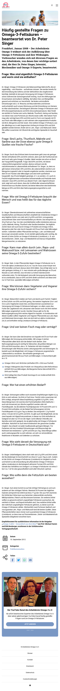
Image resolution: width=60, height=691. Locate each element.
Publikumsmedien (17, 549)
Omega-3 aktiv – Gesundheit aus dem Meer (20, 524)
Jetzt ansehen (30, 624)
